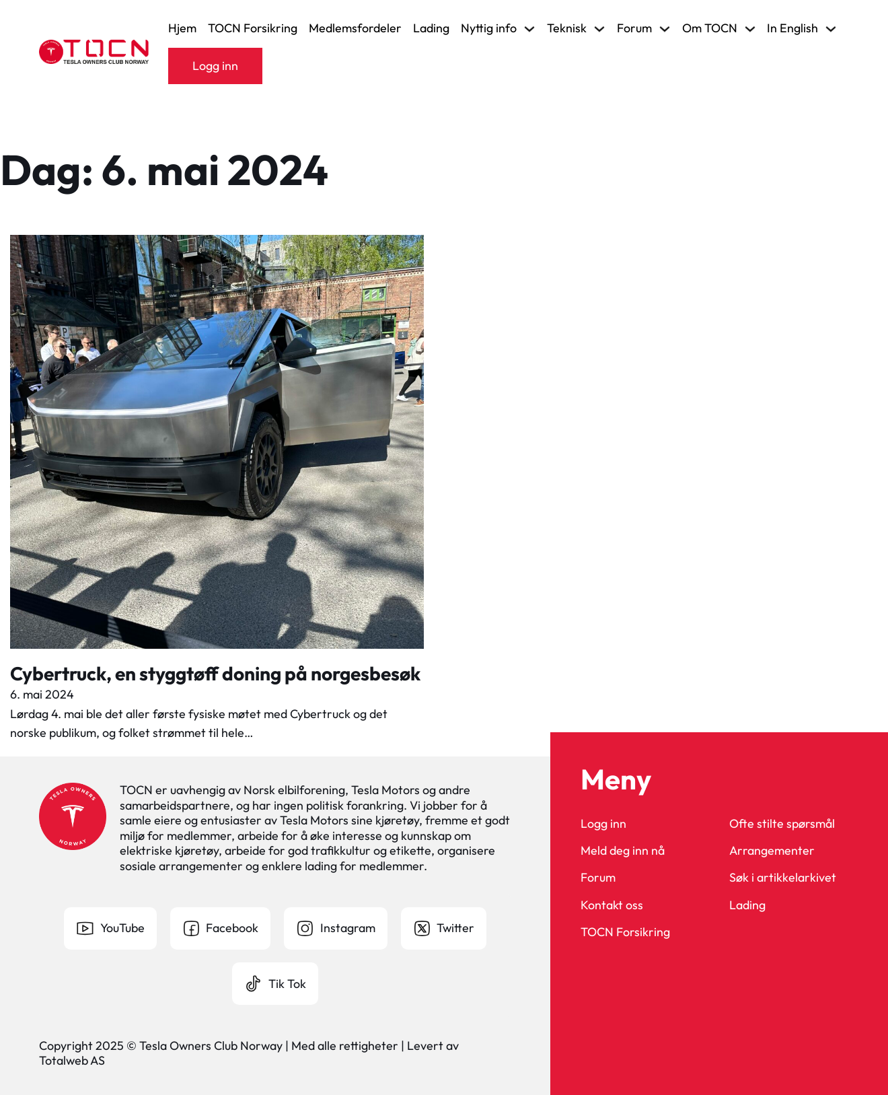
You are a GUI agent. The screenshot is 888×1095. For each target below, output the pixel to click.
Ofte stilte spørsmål (782, 823)
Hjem (182, 28)
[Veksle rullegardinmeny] (529, 29)
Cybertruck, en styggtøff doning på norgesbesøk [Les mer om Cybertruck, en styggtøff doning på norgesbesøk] (215, 673)
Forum (598, 877)
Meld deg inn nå (623, 850)
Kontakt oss (612, 905)
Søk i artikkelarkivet (782, 877)
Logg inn (215, 65)
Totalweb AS (72, 1060)
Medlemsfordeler (355, 28)
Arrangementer (772, 850)
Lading (431, 28)
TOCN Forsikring (252, 28)
